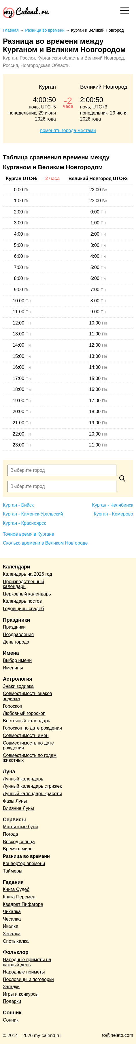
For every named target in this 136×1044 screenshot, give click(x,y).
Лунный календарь (23, 778)
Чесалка (12, 919)
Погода (10, 834)
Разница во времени (26, 856)
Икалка (10, 926)
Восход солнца (19, 841)
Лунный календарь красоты (32, 793)
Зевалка (11, 933)
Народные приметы (24, 971)
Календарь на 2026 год (27, 574)
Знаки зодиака (18, 686)
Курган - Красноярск (24, 523)
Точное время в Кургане (28, 534)
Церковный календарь (27, 593)
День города (16, 642)
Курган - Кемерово (113, 513)
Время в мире (18, 848)
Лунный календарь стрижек (32, 786)
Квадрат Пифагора (23, 904)
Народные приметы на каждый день (27, 962)
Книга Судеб (16, 889)
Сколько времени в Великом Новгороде (45, 543)
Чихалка (12, 911)
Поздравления (18, 634)
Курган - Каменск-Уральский (33, 513)
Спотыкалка (16, 941)
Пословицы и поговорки (28, 979)
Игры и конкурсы (21, 994)
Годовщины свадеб (23, 608)
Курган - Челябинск (112, 505)
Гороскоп (12, 706)
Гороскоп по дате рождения (32, 728)
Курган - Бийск (18, 505)
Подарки (12, 1001)
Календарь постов (22, 601)
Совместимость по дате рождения (28, 745)
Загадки (11, 986)
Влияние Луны (18, 808)
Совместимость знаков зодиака (27, 696)
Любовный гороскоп (24, 713)
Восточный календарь (26, 720)
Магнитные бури (20, 826)
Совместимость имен (26, 735)
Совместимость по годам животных (29, 758)
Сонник (10, 1020)
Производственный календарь (23, 584)
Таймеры (12, 871)
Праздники (14, 627)
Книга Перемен (19, 896)
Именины (13, 667)
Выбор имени (17, 660)
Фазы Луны (15, 801)
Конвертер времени (24, 863)
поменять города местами (68, 130)
